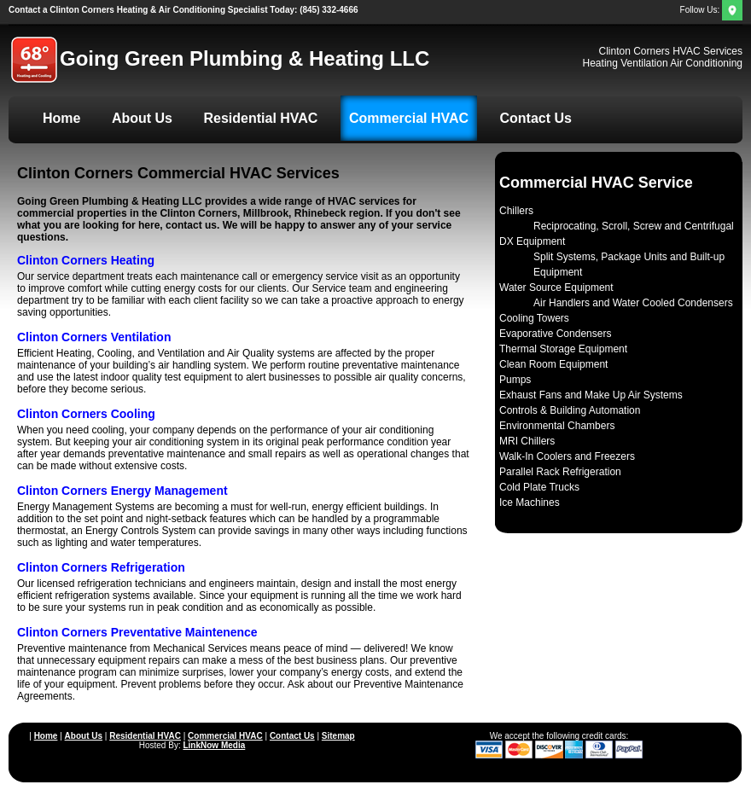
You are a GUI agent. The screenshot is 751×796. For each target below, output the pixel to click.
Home (61, 118)
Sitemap (338, 736)
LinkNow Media (214, 745)
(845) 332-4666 (183, 10)
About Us (142, 118)
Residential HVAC (260, 118)
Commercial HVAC (409, 118)
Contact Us (536, 118)
